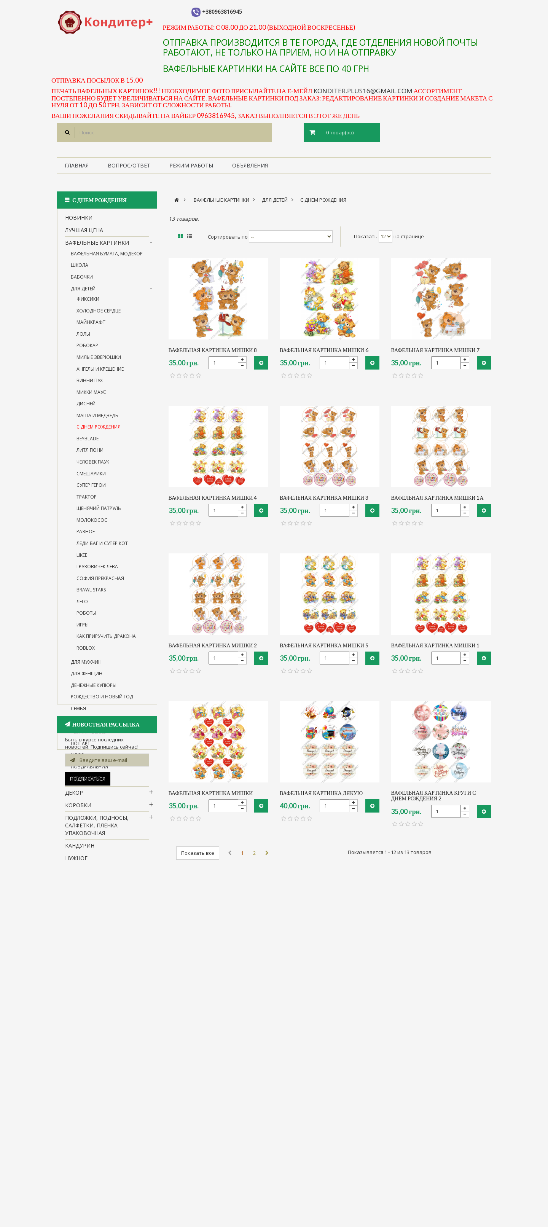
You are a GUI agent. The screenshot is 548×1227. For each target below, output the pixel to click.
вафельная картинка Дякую (321, 793)
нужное (76, 863)
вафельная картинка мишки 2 (213, 645)
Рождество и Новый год (102, 701)
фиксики (87, 304)
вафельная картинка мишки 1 (435, 645)
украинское (85, 783)
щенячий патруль (98, 513)
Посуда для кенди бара (99, 875)
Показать (366, 236)
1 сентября (80, 1054)
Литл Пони (90, 455)
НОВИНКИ (78, 222)
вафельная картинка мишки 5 (324, 645)
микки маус (91, 397)
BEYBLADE (87, 443)
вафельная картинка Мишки (211, 793)
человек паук (92, 467)
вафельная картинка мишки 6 (324, 350)
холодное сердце (98, 315)
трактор (86, 502)
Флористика (83, 991)
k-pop (77, 760)
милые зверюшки (98, 362)
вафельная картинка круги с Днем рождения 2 (433, 796)
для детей (83, 293)
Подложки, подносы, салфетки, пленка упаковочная (97, 830)
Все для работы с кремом (103, 933)
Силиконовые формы (97, 1041)
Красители (81, 966)
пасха (73, 1099)
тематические (88, 736)
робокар (87, 350)
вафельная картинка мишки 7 (435, 350)
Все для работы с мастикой (107, 920)
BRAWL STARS (91, 594)
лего (82, 606)
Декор (74, 797)
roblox (85, 653)
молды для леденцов (97, 888)
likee (81, 560)
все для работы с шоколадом (90, 904)
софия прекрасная (100, 583)
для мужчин (86, 667)
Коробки (78, 810)
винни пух (89, 385)
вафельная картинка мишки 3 (324, 497)
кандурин (79, 850)
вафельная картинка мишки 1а (437, 497)
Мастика (78, 1016)
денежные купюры (93, 690)
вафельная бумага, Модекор (107, 258)
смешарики (91, 478)
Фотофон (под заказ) (96, 1029)
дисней (86, 408)
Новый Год (81, 1066)
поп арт (80, 748)
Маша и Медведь (97, 420)
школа (79, 270)
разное (85, 536)
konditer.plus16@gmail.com (363, 90)
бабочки (82, 282)
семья (78, 713)
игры (82, 629)
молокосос (91, 525)
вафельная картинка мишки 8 (213, 350)
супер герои (91, 490)
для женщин (86, 678)
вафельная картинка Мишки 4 (213, 497)
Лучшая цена (84, 235)
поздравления (89, 771)
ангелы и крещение (100, 374)
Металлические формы (99, 1003)
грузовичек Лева (97, 571)
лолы (83, 339)
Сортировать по (228, 236)
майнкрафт (90, 327)
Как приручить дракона (106, 641)
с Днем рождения (98, 432)
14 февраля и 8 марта (97, 725)
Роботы (86, 618)
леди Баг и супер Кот (102, 548)
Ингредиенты (85, 978)
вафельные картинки (97, 247)
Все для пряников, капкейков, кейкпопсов (101, 949)
